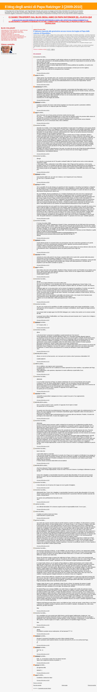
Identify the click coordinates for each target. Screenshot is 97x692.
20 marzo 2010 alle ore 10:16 (43, 252)
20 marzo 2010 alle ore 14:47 (43, 654)
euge (36, 112)
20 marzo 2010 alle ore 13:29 (43, 480)
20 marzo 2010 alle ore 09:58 (43, 182)
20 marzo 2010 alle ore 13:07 (43, 446)
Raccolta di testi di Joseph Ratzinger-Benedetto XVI (12, 35)
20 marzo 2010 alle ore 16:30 (43, 680)
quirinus (37, 184)
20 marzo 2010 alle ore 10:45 (43, 301)
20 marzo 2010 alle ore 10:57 (43, 320)
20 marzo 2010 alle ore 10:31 (43, 276)
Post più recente (37, 685)
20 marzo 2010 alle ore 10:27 (43, 265)
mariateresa (38, 86)
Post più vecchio (92, 685)
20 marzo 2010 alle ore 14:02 (43, 509)
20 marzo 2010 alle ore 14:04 (43, 518)
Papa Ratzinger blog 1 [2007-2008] (9, 40)
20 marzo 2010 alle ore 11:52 (43, 400)
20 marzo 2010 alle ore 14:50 (43, 662)
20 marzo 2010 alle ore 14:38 (43, 610)
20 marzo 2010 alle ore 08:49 (43, 73)
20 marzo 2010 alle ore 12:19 (43, 418)
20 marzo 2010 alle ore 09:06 (43, 100)
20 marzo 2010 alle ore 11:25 (43, 374)
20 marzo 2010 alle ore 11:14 (43, 351)
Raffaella (37, 102)
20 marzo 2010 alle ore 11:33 (43, 391)
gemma (37, 665)
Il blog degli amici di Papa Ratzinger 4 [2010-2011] (12, 37)
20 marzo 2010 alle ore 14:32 (43, 546)
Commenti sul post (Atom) (44, 688)
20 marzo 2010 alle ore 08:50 (43, 84)
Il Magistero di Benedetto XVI (7, 33)
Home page (64, 685)
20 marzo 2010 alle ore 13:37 (43, 501)
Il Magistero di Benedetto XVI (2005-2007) (10, 34)
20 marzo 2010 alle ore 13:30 (43, 487)
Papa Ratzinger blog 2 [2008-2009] (9, 39)
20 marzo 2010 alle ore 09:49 (43, 172)
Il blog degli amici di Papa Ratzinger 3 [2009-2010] (43, 7)
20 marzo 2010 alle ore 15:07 (43, 672)
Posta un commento (37, 682)
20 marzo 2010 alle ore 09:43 (43, 123)
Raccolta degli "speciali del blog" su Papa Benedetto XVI (13, 36)
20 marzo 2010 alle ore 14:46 (43, 633)
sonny (37, 75)
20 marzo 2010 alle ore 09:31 (43, 110)
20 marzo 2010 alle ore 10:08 (43, 218)
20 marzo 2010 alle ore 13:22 (43, 463)
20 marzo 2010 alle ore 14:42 (43, 625)
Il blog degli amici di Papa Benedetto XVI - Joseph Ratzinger (14, 30)
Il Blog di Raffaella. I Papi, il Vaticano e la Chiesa (11, 31)
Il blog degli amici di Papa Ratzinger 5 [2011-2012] (12, 32)
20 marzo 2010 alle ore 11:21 (43, 361)
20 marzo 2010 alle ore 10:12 (43, 238)
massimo (37, 254)
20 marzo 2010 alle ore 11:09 (43, 327)
